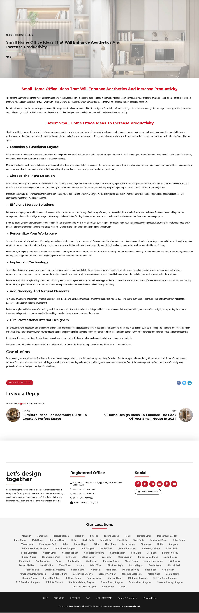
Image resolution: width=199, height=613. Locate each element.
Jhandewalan (32, 570)
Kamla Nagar (155, 565)
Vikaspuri (79, 536)
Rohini (128, 536)
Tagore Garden (111, 536)
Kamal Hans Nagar (153, 561)
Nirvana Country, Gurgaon (33, 574)
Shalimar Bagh (115, 565)
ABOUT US (59, 598)
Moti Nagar (38, 540)
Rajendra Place (111, 561)
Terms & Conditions (127, 598)
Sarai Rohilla (46, 565)
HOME (45, 598)
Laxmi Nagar (128, 544)
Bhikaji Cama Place (148, 557)
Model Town (106, 549)
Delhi (73, 540)
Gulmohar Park (59, 574)
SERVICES (75, 598)
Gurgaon (173, 544)
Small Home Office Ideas (19, 383)
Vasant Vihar (49, 553)
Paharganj (24, 561)
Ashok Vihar (96, 565)
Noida (160, 544)
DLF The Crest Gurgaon (165, 578)
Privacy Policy (150, 598)
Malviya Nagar (115, 578)
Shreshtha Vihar (51, 578)
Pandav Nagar (43, 561)
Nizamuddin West (51, 557)
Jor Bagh (151, 553)
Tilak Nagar (179, 540)
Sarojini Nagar (29, 578)
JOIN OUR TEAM (104, 598)
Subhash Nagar (73, 578)
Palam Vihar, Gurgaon (140, 582)
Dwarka (94, 536)
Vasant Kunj (27, 544)
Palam (59, 561)
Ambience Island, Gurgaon (82, 582)
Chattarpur (91, 561)
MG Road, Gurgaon (137, 578)
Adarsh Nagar (136, 565)
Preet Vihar (106, 557)
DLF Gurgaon (88, 549)
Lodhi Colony (170, 557)
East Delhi (122, 540)
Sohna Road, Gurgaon (112, 582)
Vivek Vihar (65, 565)
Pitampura (146, 544)
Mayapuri (26, 536)
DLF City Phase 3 (54, 582)
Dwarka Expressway (55, 570)
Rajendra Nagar (57, 540)
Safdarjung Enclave (83, 574)
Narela (80, 565)
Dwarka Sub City (130, 570)
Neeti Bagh (150, 570)
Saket (65, 544)
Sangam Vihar (78, 570)
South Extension (29, 553)
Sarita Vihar (74, 561)
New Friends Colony (94, 553)
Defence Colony (170, 553)
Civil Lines (71, 557)
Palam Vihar (154, 574)
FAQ (88, 598)
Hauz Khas (110, 544)
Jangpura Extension (132, 574)
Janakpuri (42, 536)
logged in (22, 403)
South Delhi (105, 540)
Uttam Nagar (88, 557)
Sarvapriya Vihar (107, 574)
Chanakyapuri (125, 557)
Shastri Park (174, 565)
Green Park (172, 549)
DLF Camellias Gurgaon (28, 582)
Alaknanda (111, 570)
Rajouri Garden (61, 536)
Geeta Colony (172, 574)
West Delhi (138, 540)
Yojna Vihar (168, 570)
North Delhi (88, 540)
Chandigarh (108, 587)
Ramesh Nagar (94, 578)
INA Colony (174, 561)
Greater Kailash (70, 553)
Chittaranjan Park (151, 549)
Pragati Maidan (26, 565)
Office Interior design (19, 34)
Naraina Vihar (144, 536)
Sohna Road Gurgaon (65, 549)
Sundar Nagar (29, 557)
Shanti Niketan (117, 553)
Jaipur (123, 587)
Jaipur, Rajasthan (127, 549)
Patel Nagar (20, 540)
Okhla (96, 544)
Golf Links (136, 553)
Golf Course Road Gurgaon (35, 549)
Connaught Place (158, 540)
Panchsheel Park (48, 544)
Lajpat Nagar (81, 544)
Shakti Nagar (131, 561)
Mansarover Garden (167, 536)
